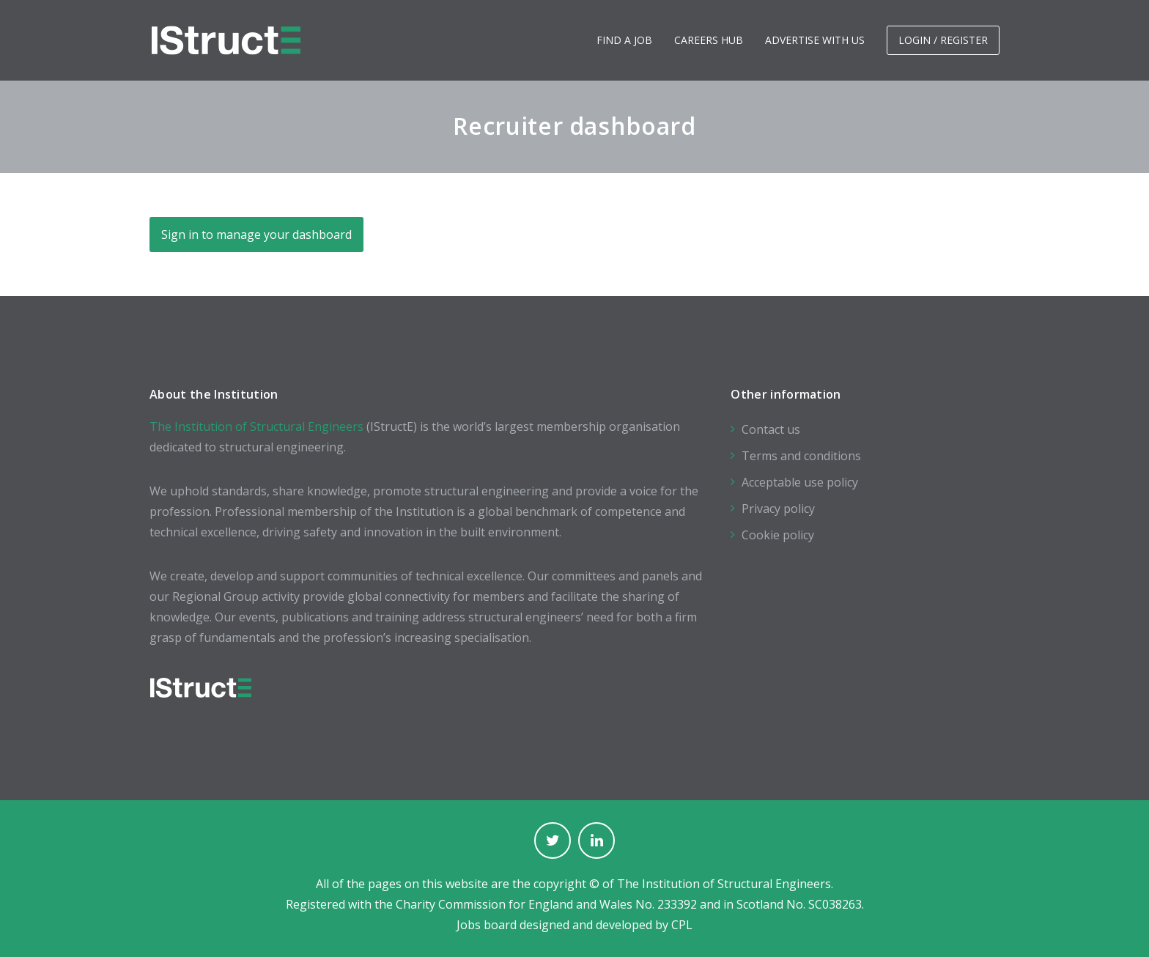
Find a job (624, 40)
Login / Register (943, 40)
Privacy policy (778, 508)
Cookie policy (778, 535)
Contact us (771, 429)
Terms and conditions (801, 456)
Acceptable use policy (800, 482)
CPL (681, 925)
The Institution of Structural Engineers (256, 426)
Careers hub (708, 40)
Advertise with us (815, 40)
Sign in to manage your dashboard (256, 234)
